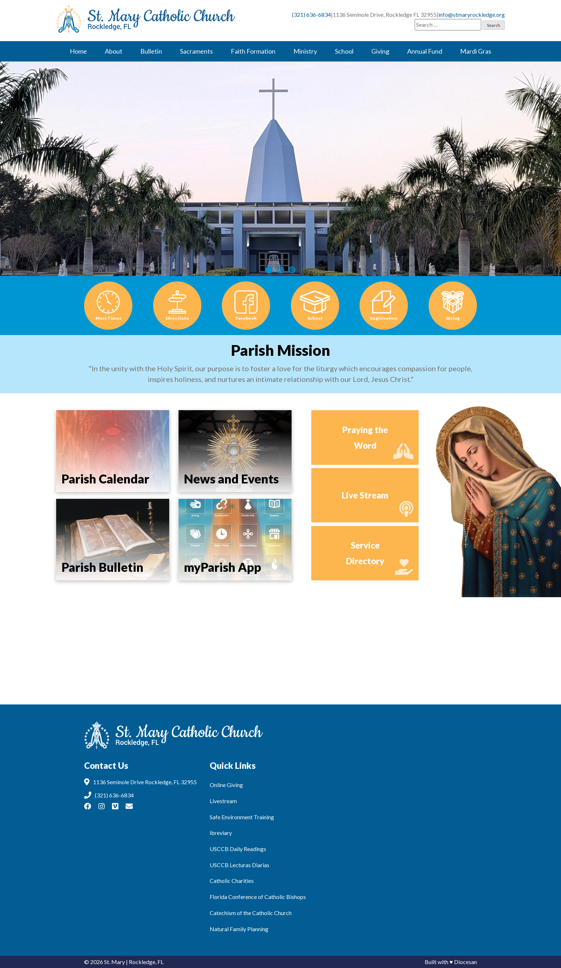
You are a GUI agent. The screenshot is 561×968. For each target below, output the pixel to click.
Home (78, 51)
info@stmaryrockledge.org (471, 14)
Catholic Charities (232, 880)
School (344, 51)
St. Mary (114, 961)
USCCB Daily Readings (238, 848)
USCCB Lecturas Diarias (239, 864)
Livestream (223, 800)
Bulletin (151, 51)
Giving (380, 51)
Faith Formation (253, 51)
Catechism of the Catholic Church (251, 912)
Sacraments (196, 51)
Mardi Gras (475, 51)
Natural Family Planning (239, 928)
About (113, 51)
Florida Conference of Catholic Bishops (258, 896)
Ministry (305, 51)
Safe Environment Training (242, 817)
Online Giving (226, 784)
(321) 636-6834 (311, 14)
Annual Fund (424, 51)
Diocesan (465, 961)
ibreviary (221, 832)
